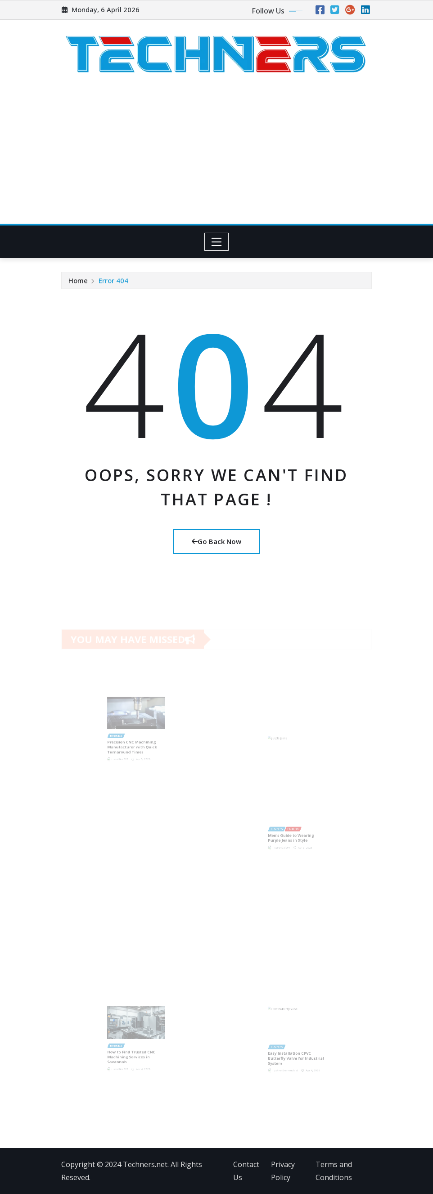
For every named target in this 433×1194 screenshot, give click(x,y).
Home (78, 281)
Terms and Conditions (334, 1170)
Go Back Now (216, 541)
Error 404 (113, 281)
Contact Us (246, 1170)
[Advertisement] (218, 157)
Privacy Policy (283, 1170)
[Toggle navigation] (216, 242)
